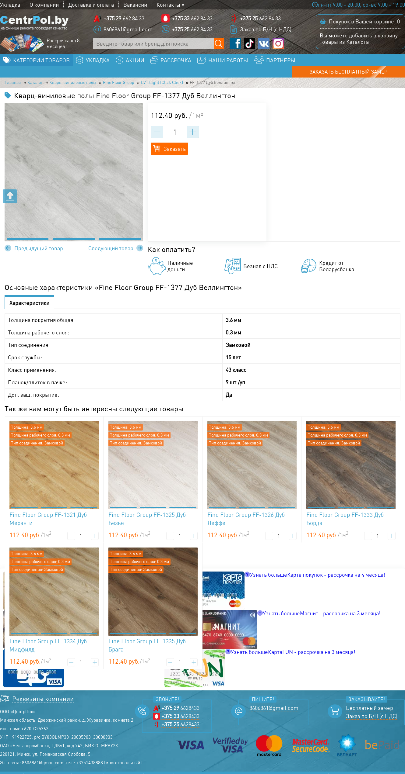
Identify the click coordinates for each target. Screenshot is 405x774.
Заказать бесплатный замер (361, 62)
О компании (44, 5)
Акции (60, 769)
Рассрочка (87, 769)
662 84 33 (124, 20)
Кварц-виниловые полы (91, 74)
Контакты (168, 5)
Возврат (379, 769)
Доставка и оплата (91, 5)
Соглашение (347, 769)
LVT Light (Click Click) (204, 74)
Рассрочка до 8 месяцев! (63, 44)
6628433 (180, 701)
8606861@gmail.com (128, 30)
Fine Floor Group (149, 74)
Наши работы (123, 769)
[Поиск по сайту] (219, 44)
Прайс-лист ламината (204, 769)
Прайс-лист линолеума (266, 769)
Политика (313, 769)
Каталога (357, 43)
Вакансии (135, 5)
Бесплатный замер (369, 701)
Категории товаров (41, 62)
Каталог (43, 74)
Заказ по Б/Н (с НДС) (265, 30)
